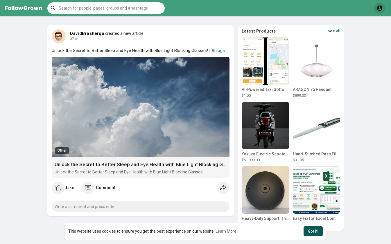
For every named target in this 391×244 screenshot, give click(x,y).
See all (334, 31)
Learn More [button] (226, 231)
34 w (74, 39)
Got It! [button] (313, 231)
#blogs (218, 50)
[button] (106, 8)
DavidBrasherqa (87, 33)
